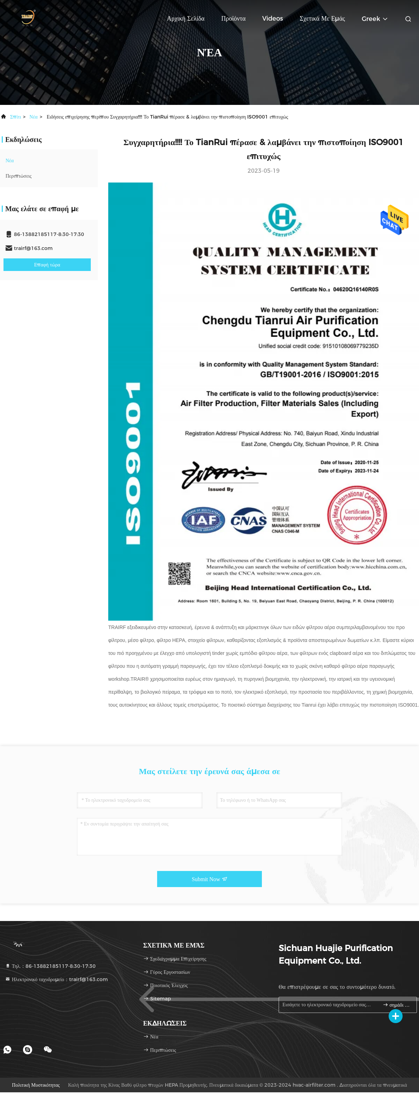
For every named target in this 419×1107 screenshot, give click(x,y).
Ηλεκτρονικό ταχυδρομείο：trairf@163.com (56, 979)
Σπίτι (15, 117)
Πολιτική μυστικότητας (36, 1085)
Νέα (33, 117)
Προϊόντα (233, 18)
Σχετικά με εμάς (322, 18)
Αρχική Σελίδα (186, 18)
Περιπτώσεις (18, 176)
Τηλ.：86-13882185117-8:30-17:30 (50, 966)
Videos (272, 18)
